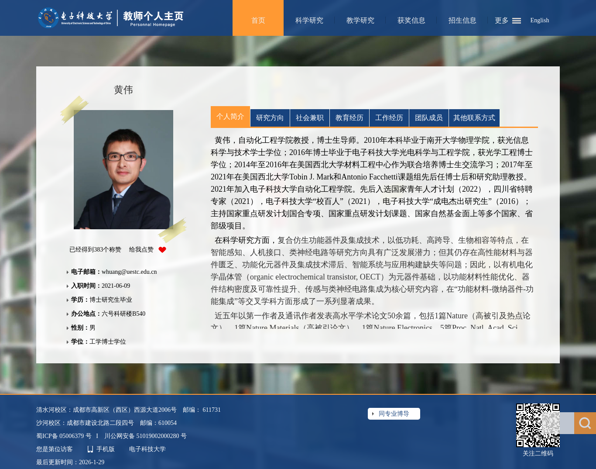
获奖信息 (411, 20)
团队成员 (429, 117)
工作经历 (389, 117)
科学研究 (309, 20)
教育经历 (349, 117)
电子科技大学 (147, 449)
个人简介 (230, 116)
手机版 (105, 449)
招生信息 (462, 20)
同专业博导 (394, 413)
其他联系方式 (474, 117)
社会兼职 (310, 117)
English (540, 20)
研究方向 (270, 117)
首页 (258, 20)
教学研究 (360, 20)
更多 (502, 20)
